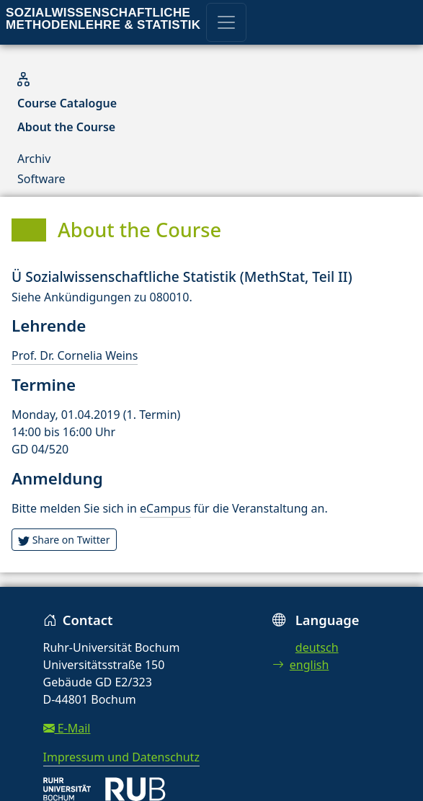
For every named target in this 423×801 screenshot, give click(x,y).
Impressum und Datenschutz (121, 757)
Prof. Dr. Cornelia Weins (75, 355)
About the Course (66, 127)
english (300, 665)
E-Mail (67, 728)
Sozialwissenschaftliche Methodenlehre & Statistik (103, 19)
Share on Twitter (64, 539)
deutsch (317, 647)
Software (41, 179)
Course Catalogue (67, 103)
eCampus (165, 508)
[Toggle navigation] (226, 22)
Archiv (33, 159)
